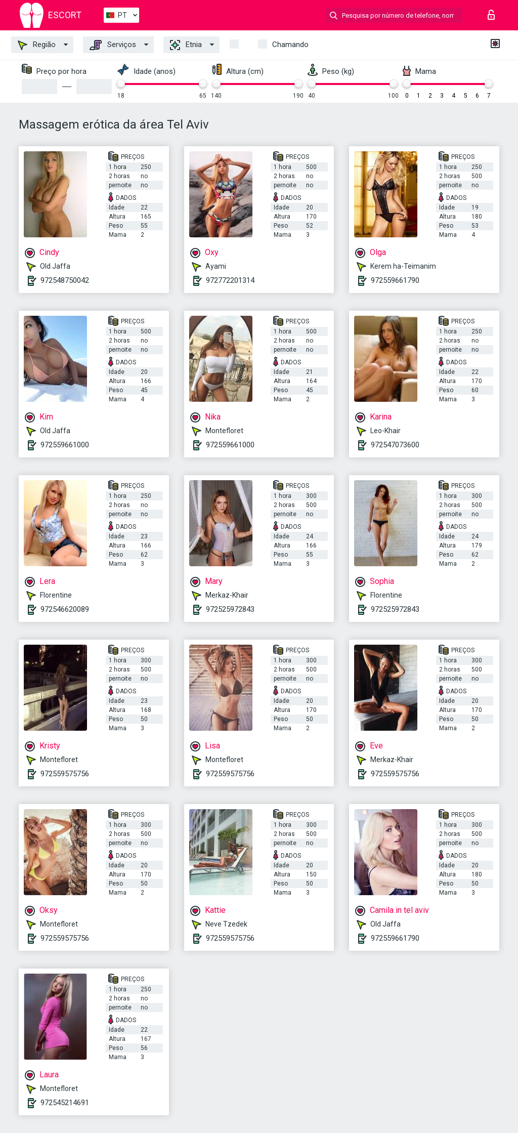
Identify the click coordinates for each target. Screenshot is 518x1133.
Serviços (113, 45)
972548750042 (64, 280)
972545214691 (64, 1102)
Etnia (186, 45)
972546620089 (64, 609)
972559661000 (64, 444)
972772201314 (230, 280)
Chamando (290, 44)
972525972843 (230, 609)
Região (37, 45)
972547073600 (395, 444)
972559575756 (64, 773)
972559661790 (395, 280)
